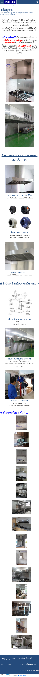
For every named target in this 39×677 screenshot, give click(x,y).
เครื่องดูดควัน (7, 12)
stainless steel (4, 14)
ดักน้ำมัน (31, 12)
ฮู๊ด (11, 12)
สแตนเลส (12, 14)
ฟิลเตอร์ (26, 12)
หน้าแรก (2, 6)
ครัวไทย (15, 12)
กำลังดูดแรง (21, 12)
